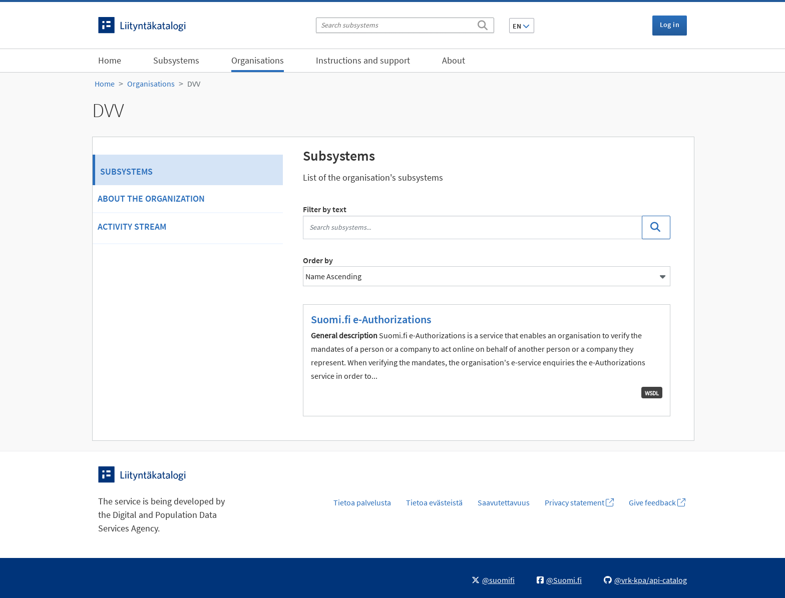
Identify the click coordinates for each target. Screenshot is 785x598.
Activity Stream (132, 226)
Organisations (257, 60)
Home (109, 60)
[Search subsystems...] (472, 227)
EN (521, 26)
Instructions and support (363, 60)
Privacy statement (579, 502)
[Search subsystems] (405, 25)
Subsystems (176, 60)
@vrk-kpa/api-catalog (645, 580)
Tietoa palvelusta (362, 502)
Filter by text (324, 209)
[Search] (482, 24)
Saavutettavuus (504, 502)
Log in (669, 24)
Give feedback (657, 502)
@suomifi (493, 580)
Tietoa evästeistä (434, 502)
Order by (318, 260)
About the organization (151, 198)
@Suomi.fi (559, 580)
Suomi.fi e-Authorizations (371, 319)
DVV (193, 84)
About (453, 60)
